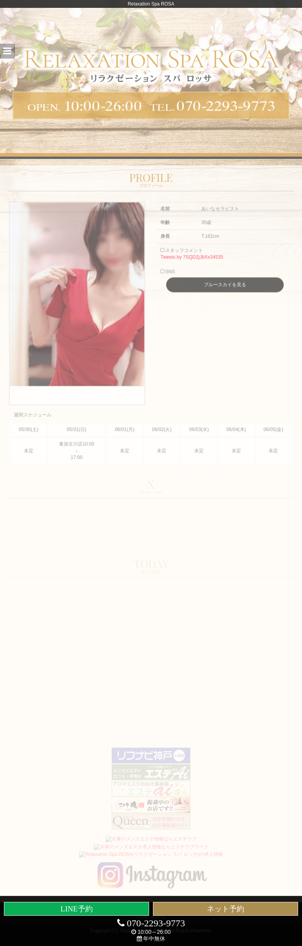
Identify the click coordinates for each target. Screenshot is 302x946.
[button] (7, 51)
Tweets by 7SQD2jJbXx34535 (191, 264)
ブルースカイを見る (225, 291)
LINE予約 (77, 909)
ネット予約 (225, 909)
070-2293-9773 (151, 923)
